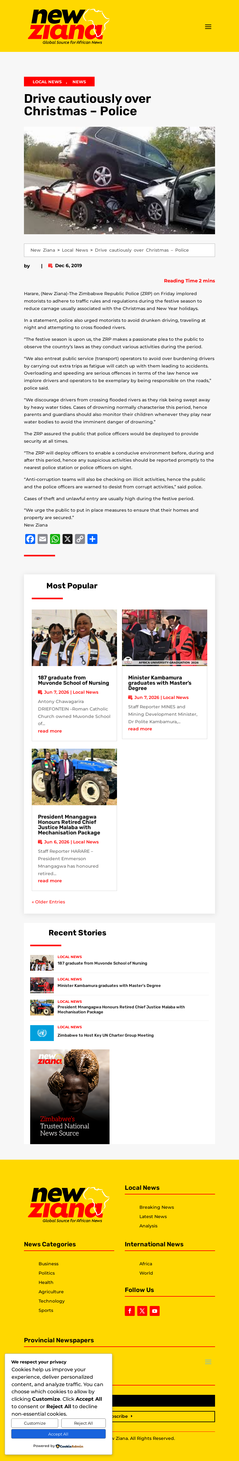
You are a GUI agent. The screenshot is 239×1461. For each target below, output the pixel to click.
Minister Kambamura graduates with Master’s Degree (159, 682)
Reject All (83, 1423)
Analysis (148, 1226)
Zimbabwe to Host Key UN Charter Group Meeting (106, 1035)
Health (46, 1282)
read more (50, 731)
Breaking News (156, 1207)
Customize (35, 1423)
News (79, 81)
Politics (47, 1273)
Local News (47, 81)
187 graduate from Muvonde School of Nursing (73, 680)
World (146, 1273)
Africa (145, 1264)
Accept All (58, 1433)
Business (49, 1264)
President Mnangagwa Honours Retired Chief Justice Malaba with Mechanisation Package (69, 825)
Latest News (153, 1216)
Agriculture (51, 1291)
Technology (52, 1301)
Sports (46, 1310)
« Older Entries (48, 902)
